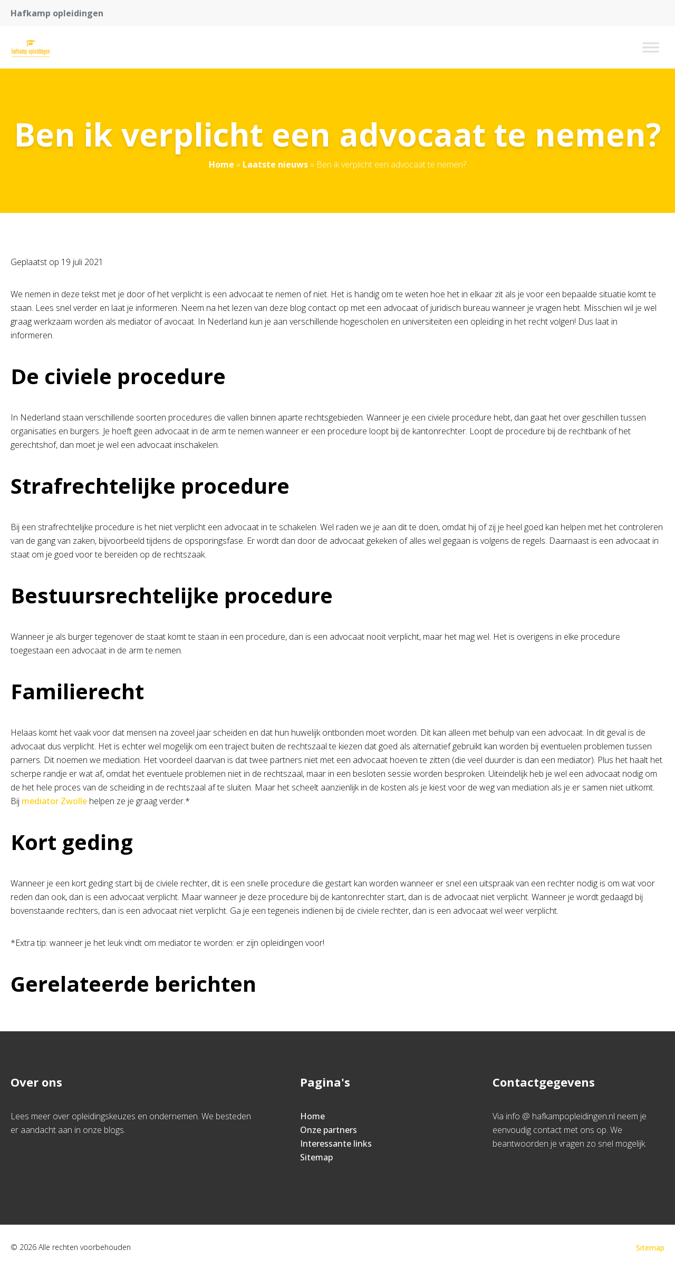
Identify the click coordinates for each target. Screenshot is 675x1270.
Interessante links (336, 1143)
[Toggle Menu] (650, 47)
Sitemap (316, 1157)
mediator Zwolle (54, 801)
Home (221, 164)
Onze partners (328, 1130)
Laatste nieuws (275, 164)
